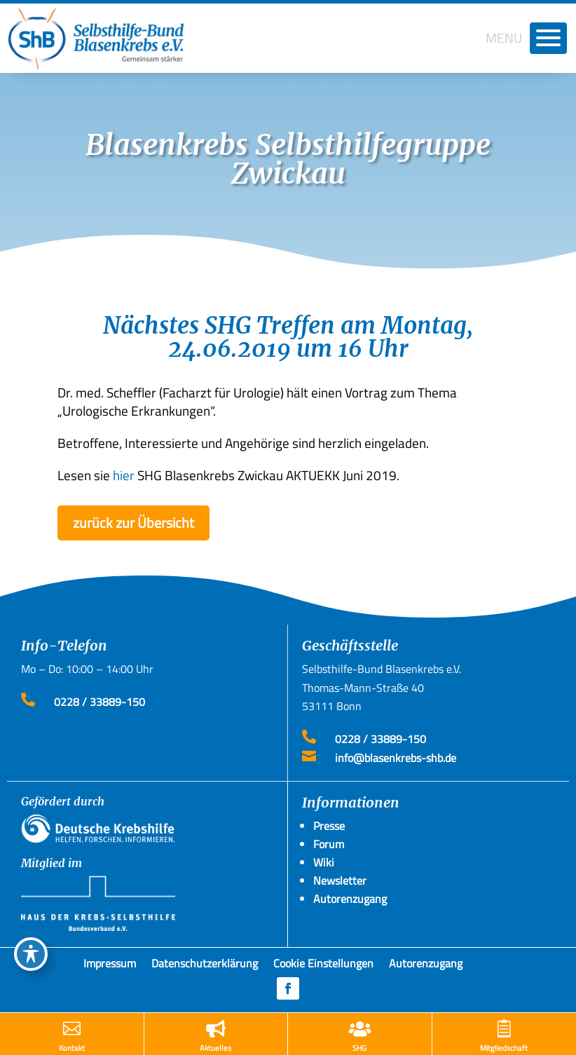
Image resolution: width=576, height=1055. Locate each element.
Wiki (323, 862)
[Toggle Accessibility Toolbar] (31, 954)
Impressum (109, 966)
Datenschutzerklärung (204, 966)
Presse (329, 825)
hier (124, 475)
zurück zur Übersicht (133, 522)
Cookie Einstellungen (323, 966)
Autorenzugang (425, 966)
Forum (328, 844)
